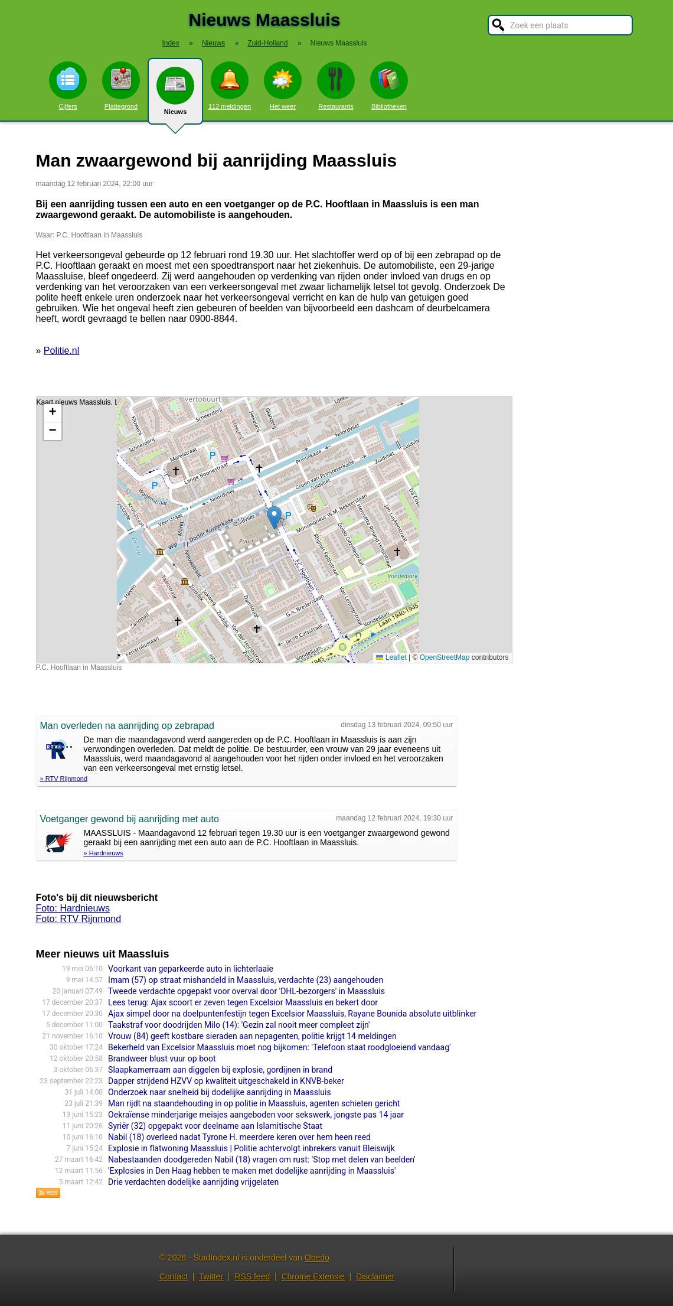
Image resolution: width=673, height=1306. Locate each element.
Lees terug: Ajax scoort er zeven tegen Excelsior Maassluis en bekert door (243, 1002)
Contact (173, 1276)
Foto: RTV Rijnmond (79, 919)
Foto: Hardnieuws (73, 908)
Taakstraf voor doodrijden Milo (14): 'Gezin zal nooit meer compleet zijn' (239, 1025)
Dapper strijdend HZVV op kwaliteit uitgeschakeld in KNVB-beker (226, 1081)
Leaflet (391, 657)
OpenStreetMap (445, 657)
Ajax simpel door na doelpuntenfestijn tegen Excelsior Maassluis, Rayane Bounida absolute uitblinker (292, 1013)
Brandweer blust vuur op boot (161, 1058)
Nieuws (175, 96)
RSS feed (252, 1276)
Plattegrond (121, 85)
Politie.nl (61, 351)
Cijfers (68, 85)
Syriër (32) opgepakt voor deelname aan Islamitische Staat (215, 1126)
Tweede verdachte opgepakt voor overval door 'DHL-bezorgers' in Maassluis (246, 991)
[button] (274, 518)
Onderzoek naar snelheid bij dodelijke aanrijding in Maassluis (219, 1092)
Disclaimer (375, 1276)
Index (170, 43)
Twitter (211, 1276)
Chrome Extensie (312, 1276)
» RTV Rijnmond (64, 778)
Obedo (317, 1257)
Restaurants (336, 85)
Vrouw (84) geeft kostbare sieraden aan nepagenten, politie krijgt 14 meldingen (252, 1036)
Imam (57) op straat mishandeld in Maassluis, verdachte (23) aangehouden (245, 980)
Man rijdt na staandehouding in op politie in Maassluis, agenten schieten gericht (254, 1103)
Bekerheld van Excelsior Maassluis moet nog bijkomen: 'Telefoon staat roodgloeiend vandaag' (279, 1047)
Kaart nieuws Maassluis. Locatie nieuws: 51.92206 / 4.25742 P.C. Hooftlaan (273, 530)
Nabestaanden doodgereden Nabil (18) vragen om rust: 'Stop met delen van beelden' (262, 1159)
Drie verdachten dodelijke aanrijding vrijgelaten (193, 1182)
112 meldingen (229, 85)
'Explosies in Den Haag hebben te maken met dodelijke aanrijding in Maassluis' (252, 1170)
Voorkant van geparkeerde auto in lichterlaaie (190, 968)
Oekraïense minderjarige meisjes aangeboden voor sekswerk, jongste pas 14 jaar (256, 1114)
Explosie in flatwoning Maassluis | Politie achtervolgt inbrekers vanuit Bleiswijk (251, 1148)
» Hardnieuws (103, 852)
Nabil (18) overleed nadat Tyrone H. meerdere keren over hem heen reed (239, 1137)
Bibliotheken (389, 85)
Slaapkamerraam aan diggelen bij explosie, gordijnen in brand (220, 1069)
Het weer (283, 85)
